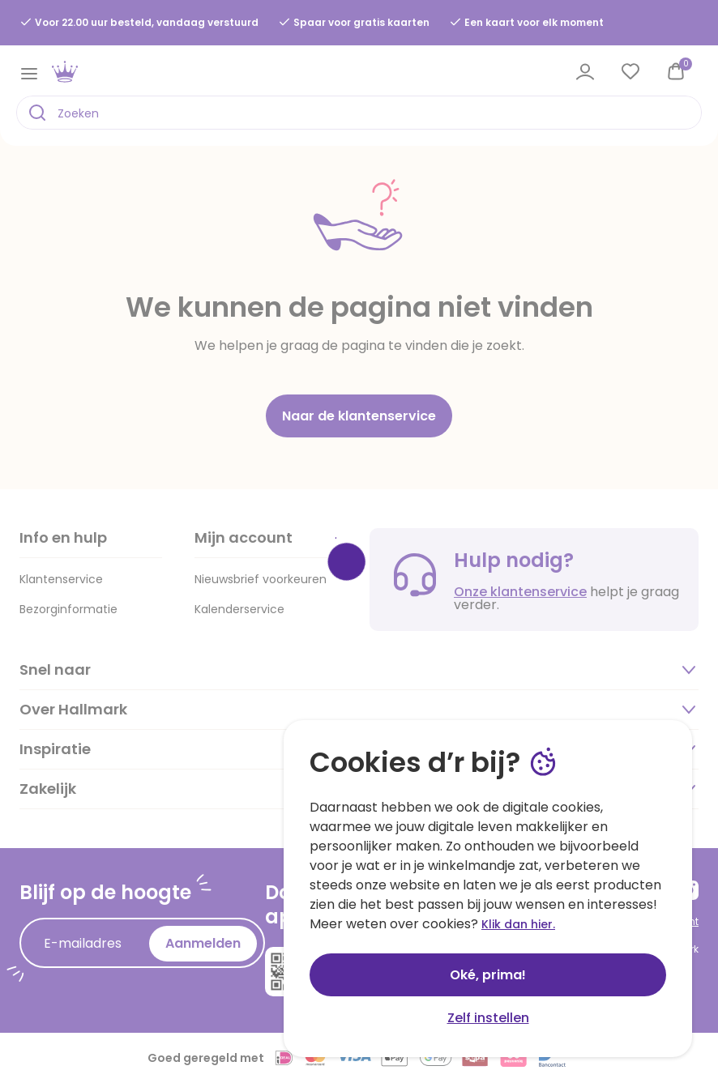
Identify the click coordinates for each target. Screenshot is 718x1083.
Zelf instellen (488, 1017)
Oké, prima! (488, 975)
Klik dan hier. (518, 924)
